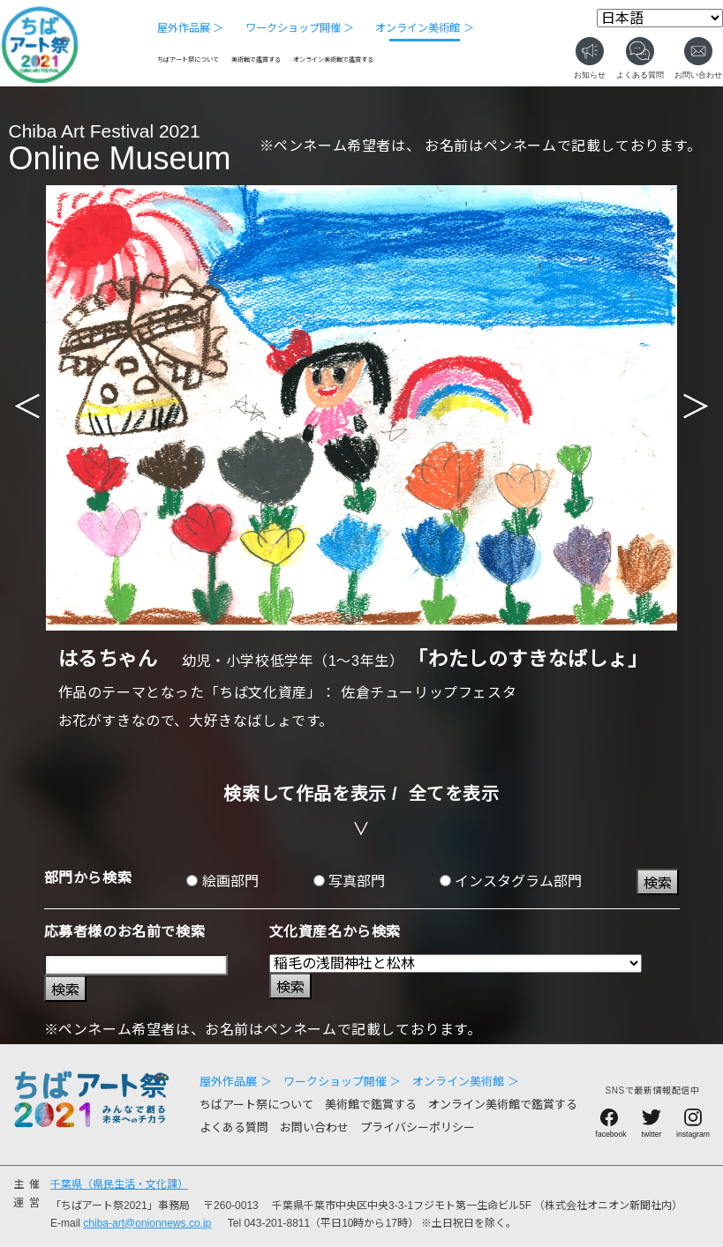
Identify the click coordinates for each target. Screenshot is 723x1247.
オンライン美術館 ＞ (424, 28)
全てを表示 (454, 793)
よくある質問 (234, 1127)
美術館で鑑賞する (256, 59)
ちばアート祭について (188, 59)
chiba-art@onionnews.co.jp (147, 1223)
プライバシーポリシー (417, 1127)
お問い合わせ (314, 1127)
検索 (658, 883)
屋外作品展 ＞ (190, 28)
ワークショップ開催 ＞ (299, 28)
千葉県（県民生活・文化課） (119, 1184)
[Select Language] (660, 18)
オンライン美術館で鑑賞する (333, 59)
